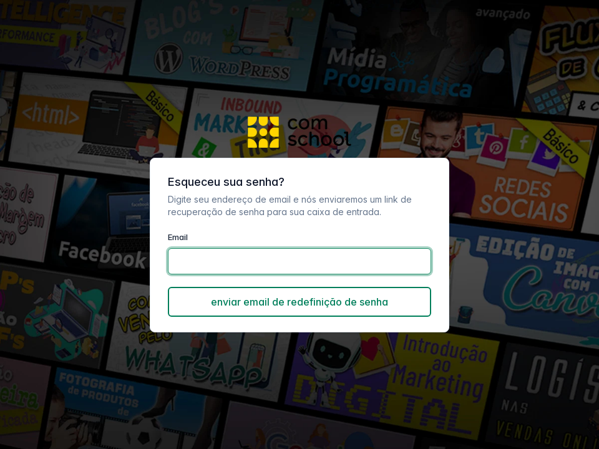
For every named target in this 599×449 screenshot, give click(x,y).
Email (178, 237)
